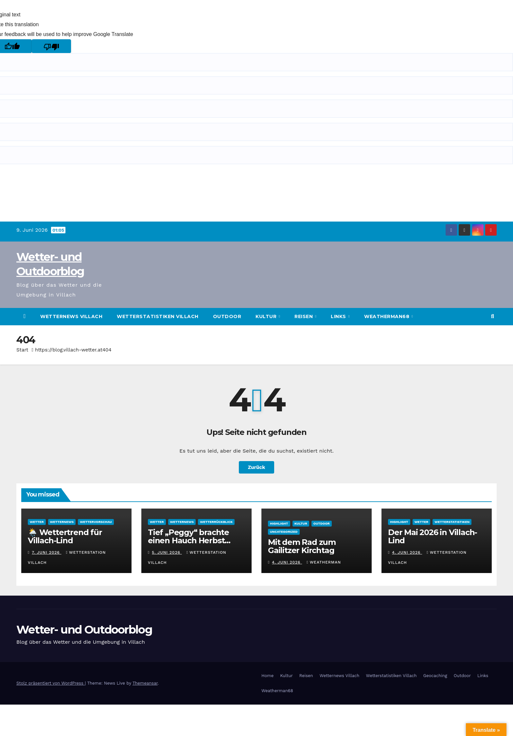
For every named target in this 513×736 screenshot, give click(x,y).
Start (22, 350)
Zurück (256, 467)
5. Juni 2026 (167, 552)
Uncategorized (284, 531)
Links (339, 316)
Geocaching (435, 675)
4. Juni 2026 (287, 562)
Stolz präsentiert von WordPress (50, 683)
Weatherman (324, 562)
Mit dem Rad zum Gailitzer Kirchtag (302, 546)
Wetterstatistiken (451, 522)
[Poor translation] (51, 46)
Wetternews (62, 522)
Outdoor (227, 316)
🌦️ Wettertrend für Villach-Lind (65, 536)
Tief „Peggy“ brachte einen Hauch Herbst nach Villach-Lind (188, 540)
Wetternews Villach (71, 316)
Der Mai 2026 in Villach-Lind (432, 536)
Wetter (37, 522)
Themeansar (145, 683)
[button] (492, 316)
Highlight (279, 523)
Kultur (267, 316)
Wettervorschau (96, 522)
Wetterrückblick (216, 522)
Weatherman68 (387, 316)
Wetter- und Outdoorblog (84, 630)
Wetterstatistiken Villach (158, 316)
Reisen (304, 316)
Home (267, 675)
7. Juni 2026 (46, 552)
